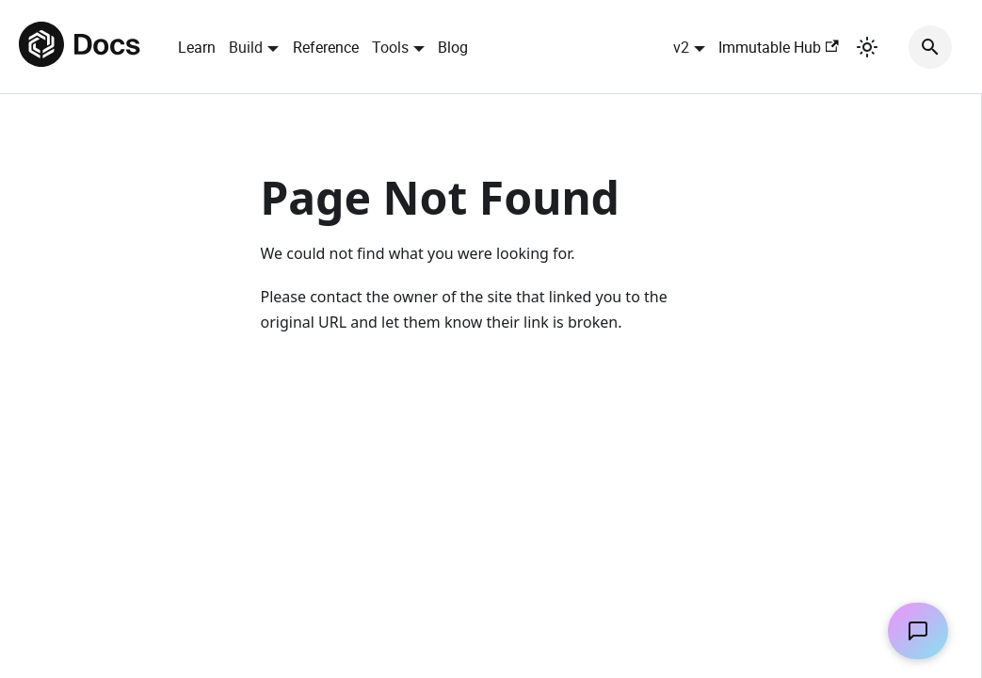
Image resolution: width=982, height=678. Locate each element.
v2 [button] (681, 47)
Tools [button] (390, 47)
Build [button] (246, 47)
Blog (453, 47)
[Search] (930, 47)
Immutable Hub (778, 47)
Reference (326, 47)
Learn (197, 47)
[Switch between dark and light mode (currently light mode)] (867, 47)
